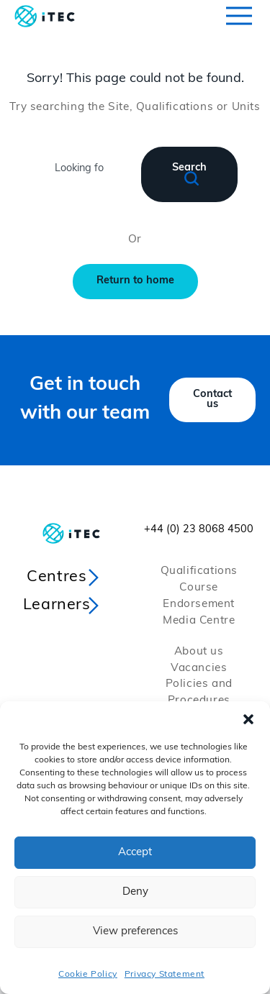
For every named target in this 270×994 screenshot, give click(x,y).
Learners (57, 605)
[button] (248, 719)
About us (199, 652)
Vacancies (199, 668)
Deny (135, 892)
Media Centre (199, 621)
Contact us (212, 399)
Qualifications (199, 571)
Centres (56, 577)
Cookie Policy (87, 974)
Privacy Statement (164, 974)
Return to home (135, 280)
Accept (135, 852)
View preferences (135, 931)
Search (189, 174)
